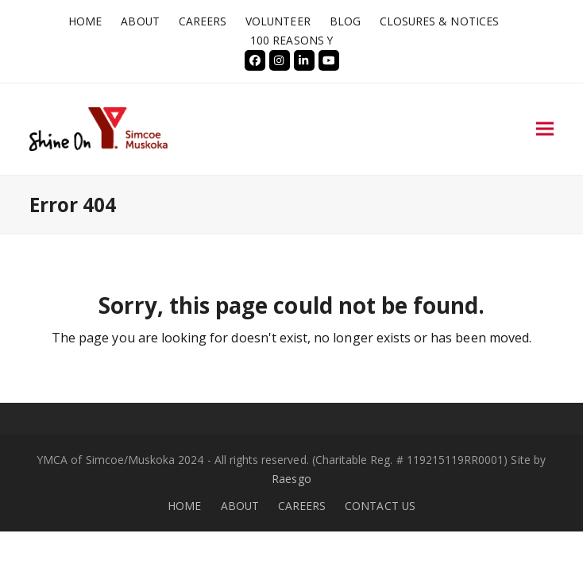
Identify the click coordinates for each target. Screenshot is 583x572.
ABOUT (240, 505)
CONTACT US (380, 505)
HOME (184, 505)
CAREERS (302, 505)
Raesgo (291, 478)
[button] (545, 129)
